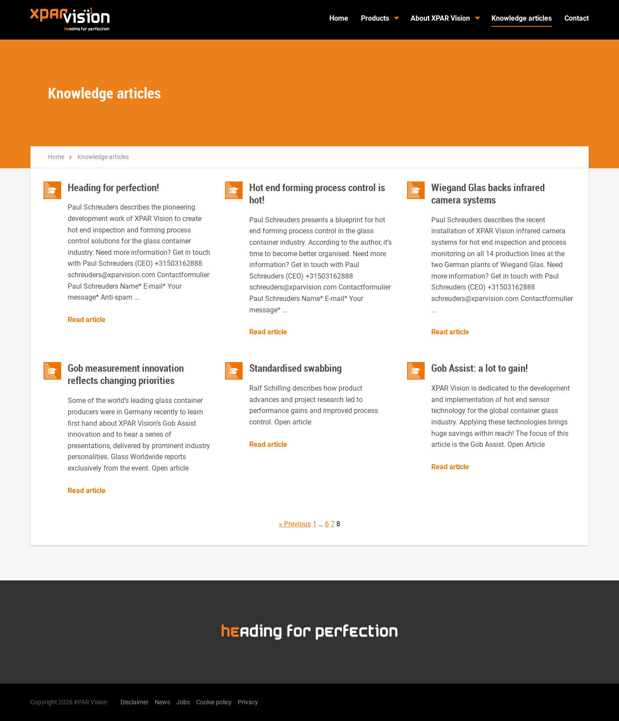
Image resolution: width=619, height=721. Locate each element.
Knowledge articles (522, 18)
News (162, 702)
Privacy (248, 702)
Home (338, 18)
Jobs (183, 702)
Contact (576, 18)
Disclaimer (134, 702)
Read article (87, 319)
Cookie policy (214, 702)
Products (375, 18)
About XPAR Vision (440, 18)
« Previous (295, 524)
